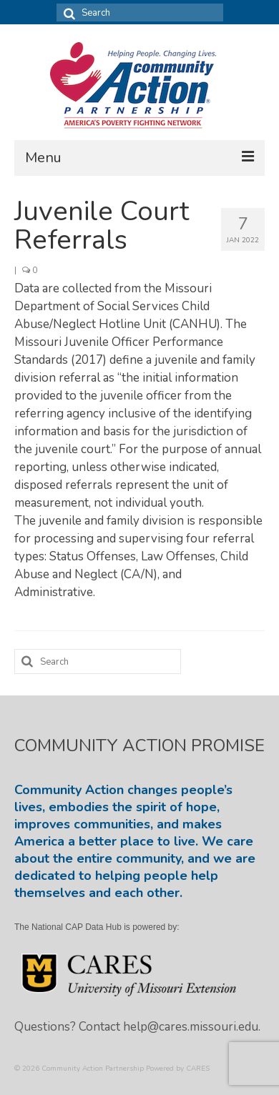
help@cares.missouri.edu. (191, 1027)
